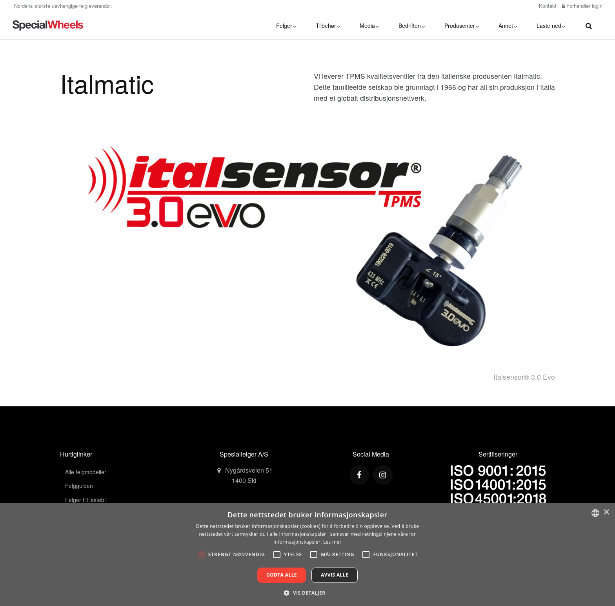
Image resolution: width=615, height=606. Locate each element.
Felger (286, 25)
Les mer (332, 542)
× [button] (606, 512)
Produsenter (461, 25)
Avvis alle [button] (334, 574)
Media (369, 25)
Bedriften (411, 25)
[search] (588, 25)
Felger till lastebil (86, 500)
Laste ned (551, 25)
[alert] (307, 554)
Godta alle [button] (281, 574)
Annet (508, 25)
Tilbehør (328, 25)
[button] (307, 593)
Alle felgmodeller (85, 472)
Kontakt (547, 5)
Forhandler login (582, 5)
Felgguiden (79, 486)
